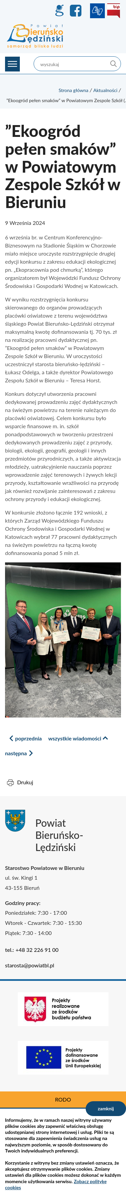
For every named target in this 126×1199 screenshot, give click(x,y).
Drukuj (25, 782)
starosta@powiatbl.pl (29, 965)
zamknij (106, 1108)
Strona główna (73, 90)
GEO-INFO (59, 10)
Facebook (76, 10)
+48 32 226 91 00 (36, 949)
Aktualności (105, 90)
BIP (113, 10)
